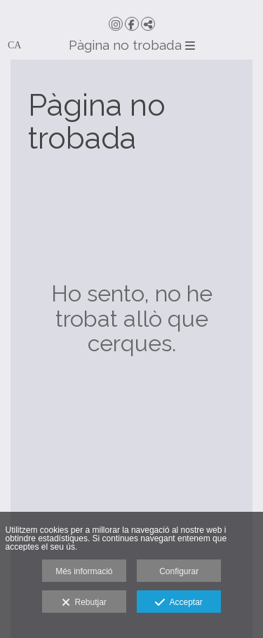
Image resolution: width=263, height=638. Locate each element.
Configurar (178, 571)
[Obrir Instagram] (116, 24)
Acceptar (178, 603)
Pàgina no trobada (132, 45)
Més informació (83, 571)
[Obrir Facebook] (132, 24)
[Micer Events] (131, 6)
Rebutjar (84, 603)
